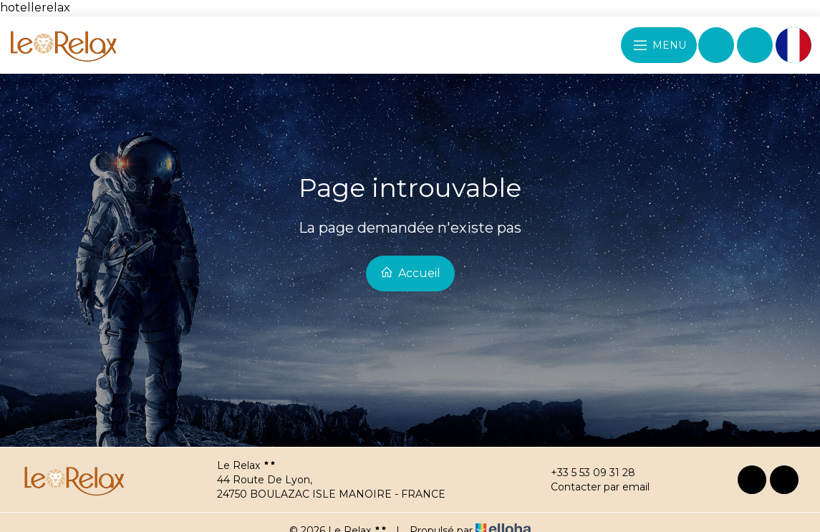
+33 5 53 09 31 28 (584, 472)
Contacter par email (592, 486)
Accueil (410, 273)
